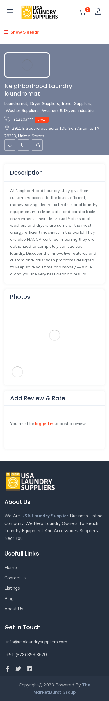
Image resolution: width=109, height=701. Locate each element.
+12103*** (26, 119)
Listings (12, 588)
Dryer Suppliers (44, 103)
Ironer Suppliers (76, 103)
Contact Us (15, 578)
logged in (44, 423)
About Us (13, 609)
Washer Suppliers (22, 110)
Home (10, 567)
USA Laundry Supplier (45, 516)
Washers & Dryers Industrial (68, 110)
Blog (9, 598)
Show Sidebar (21, 32)
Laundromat (15, 103)
